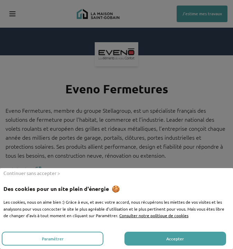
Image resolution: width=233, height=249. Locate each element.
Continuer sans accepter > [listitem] (31, 173)
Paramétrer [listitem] (53, 239)
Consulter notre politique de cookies (153, 215)
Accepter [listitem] (175, 239)
